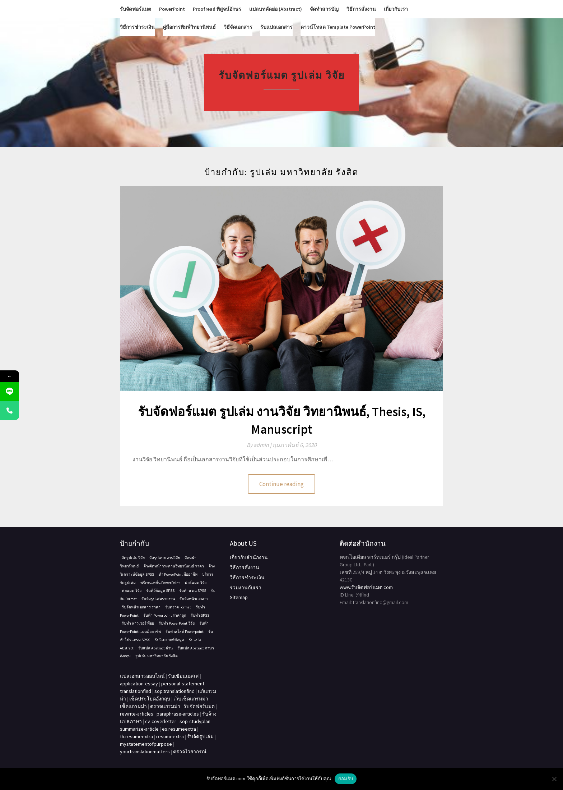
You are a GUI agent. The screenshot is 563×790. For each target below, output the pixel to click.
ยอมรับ (345, 778)
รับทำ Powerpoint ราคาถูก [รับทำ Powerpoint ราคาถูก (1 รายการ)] (164, 615)
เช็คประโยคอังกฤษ (149, 698)
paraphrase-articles (178, 714)
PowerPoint (172, 9)
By (260, 444)
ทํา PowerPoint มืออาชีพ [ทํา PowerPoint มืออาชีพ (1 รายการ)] (178, 574)
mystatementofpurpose (146, 744)
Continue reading (281, 484)
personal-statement (182, 683)
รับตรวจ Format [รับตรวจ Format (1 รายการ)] (178, 607)
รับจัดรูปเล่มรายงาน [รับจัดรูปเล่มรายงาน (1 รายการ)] (158, 599)
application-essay (139, 683)
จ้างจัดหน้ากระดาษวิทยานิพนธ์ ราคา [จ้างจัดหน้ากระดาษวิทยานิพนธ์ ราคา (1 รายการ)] (174, 566)
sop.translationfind (174, 691)
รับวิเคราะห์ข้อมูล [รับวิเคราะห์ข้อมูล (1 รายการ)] (169, 640)
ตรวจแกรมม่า (165, 706)
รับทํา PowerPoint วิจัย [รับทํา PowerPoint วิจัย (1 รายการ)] (177, 623)
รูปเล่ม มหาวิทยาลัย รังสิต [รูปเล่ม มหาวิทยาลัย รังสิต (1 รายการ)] (156, 656)
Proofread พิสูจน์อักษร (217, 9)
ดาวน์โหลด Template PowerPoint (338, 27)
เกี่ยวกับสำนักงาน (249, 557)
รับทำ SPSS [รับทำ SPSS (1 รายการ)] (200, 615)
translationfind (135, 691)
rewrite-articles (136, 714)
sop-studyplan (195, 721)
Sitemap (239, 597)
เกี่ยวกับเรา (396, 9)
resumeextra (170, 736)
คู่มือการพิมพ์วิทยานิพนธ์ (189, 27)
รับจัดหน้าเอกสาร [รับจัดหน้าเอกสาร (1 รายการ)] (194, 599)
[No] (554, 778)
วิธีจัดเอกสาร (238, 27)
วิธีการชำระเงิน (137, 27)
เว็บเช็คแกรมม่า (190, 698)
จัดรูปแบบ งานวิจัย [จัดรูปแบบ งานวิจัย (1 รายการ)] (164, 558)
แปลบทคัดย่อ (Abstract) (275, 9)
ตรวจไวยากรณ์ (189, 751)
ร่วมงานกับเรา (245, 587)
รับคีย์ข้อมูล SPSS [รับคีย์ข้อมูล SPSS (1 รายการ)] (160, 590)
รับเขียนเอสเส (183, 676)
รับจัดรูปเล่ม (200, 736)
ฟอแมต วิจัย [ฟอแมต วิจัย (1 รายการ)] (131, 590)
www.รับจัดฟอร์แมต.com (366, 587)
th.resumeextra (136, 736)
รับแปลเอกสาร (276, 27)
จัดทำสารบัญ (324, 9)
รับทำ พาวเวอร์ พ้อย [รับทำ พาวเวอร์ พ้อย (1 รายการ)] (138, 623)
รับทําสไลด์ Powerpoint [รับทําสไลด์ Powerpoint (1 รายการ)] (185, 631)
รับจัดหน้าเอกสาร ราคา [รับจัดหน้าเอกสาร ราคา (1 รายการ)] (141, 607)
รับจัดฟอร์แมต (135, 9)
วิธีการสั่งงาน (361, 9)
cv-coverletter (160, 721)
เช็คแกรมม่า (133, 706)
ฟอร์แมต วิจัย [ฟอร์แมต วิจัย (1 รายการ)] (195, 582)
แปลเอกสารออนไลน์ (142, 676)
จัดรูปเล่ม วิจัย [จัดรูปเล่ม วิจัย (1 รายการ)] (133, 558)
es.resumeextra (179, 729)
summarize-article (139, 729)
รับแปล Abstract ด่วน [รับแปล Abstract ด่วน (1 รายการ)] (155, 648)
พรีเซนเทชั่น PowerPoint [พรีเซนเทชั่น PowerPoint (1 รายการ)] (160, 582)
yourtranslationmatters (145, 751)
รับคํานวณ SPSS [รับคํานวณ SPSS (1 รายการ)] (192, 590)
